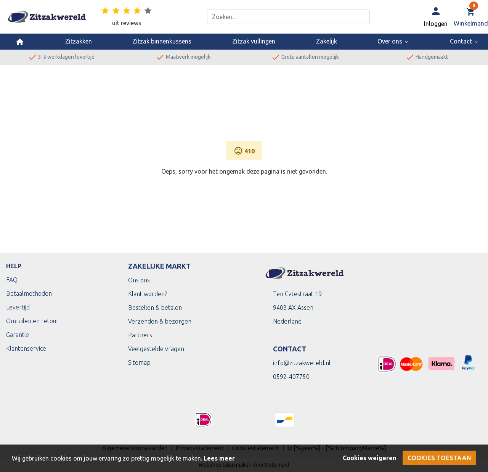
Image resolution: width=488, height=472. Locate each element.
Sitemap (139, 362)
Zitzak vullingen (253, 41)
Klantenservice (26, 348)
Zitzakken (78, 41)
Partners (140, 335)
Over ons (393, 41)
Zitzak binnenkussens (161, 41)
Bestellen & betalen (155, 307)
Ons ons (139, 280)
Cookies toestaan (439, 457)
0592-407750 (291, 376)
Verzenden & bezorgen (159, 321)
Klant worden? (147, 293)
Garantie (17, 334)
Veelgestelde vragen (156, 348)
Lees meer (219, 458)
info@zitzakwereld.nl (302, 362)
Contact (464, 41)
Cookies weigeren (369, 457)
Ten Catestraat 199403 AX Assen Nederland (297, 307)
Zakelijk (326, 41)
